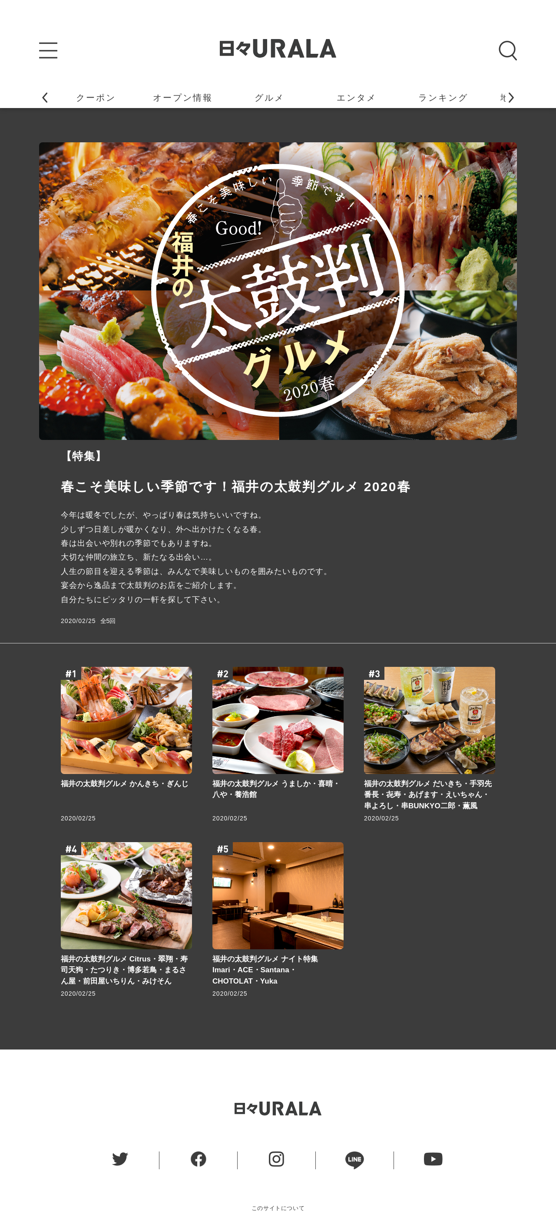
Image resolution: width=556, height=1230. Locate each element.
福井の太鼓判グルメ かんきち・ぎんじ (125, 784)
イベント (299, 97)
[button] (44, 98)
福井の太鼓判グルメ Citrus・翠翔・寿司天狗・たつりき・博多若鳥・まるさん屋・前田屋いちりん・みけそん (124, 970)
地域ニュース (126, 97)
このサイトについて (278, 1208)
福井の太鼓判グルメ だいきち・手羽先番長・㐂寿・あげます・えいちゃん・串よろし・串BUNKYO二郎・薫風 (428, 795)
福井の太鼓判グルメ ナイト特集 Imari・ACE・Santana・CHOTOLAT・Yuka (265, 970)
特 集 (473, 97)
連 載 (386, 97)
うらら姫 (212, 97)
